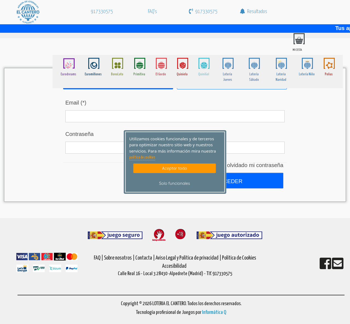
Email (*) (75, 103)
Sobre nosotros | (119, 258)
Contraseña (79, 134)
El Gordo (161, 74)
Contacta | (145, 258)
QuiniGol (203, 74)
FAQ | (99, 258)
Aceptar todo (174, 168)
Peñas (329, 74)
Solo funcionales (174, 183)
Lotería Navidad (281, 77)
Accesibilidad (174, 266)
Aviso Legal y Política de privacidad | (189, 258)
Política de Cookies (239, 258)
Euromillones (93, 74)
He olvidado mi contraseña (250, 165)
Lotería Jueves (227, 77)
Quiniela (182, 74)
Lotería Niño (307, 74)
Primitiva (139, 74)
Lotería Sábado (254, 77)
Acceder (228, 181)
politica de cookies (142, 157)
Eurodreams (68, 74)
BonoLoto (117, 74)
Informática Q (214, 312)
